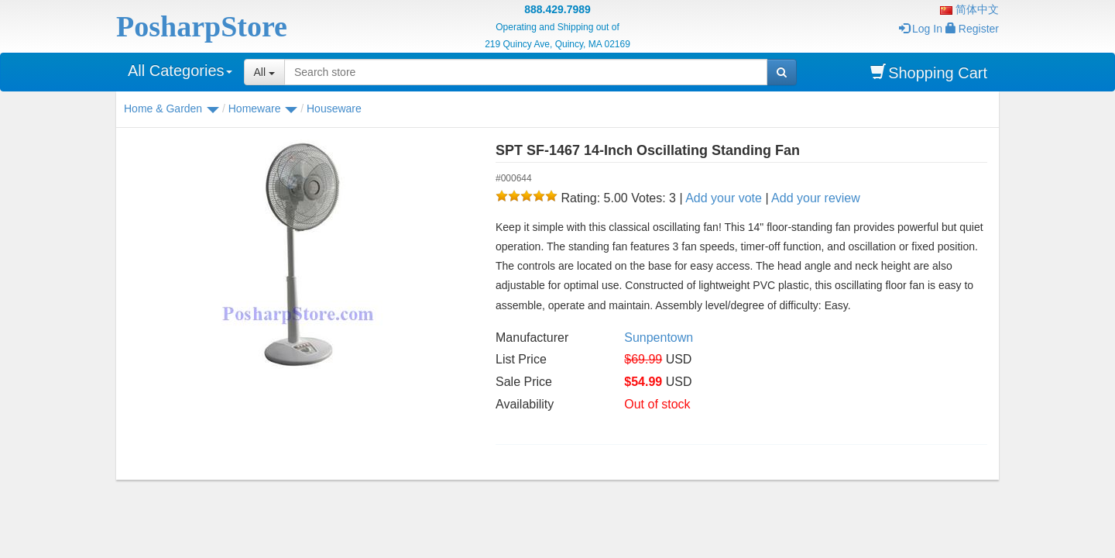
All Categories (180, 70)
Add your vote (723, 198)
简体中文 (969, 9)
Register (972, 28)
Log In (920, 28)
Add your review (815, 198)
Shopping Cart (928, 72)
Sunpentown (658, 337)
